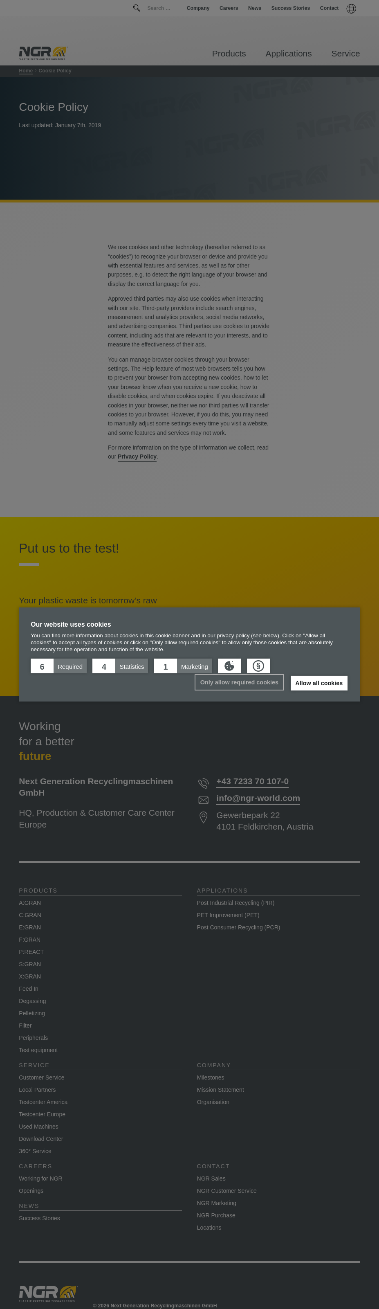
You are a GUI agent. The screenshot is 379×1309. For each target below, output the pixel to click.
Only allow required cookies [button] (239, 682)
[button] (59, 666)
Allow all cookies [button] (319, 683)
